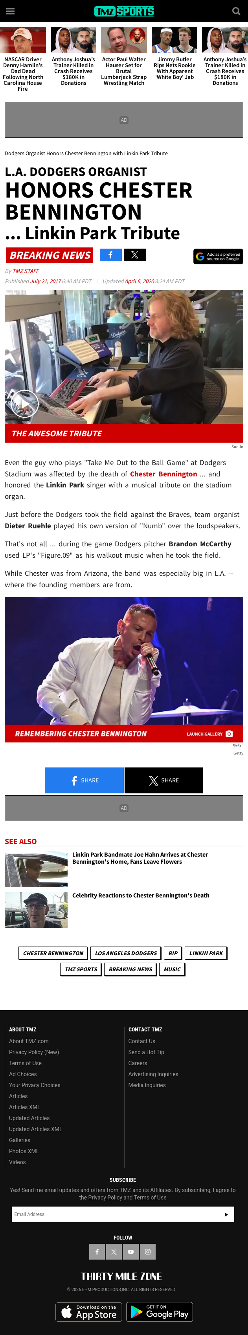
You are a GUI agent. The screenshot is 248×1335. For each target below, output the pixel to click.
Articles (18, 1096)
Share (84, 781)
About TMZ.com (29, 1041)
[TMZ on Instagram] (148, 1252)
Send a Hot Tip (146, 1052)
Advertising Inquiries (153, 1074)
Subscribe (226, 1214)
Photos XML (24, 1151)
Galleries (19, 1140)
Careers (138, 1063)
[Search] (237, 11)
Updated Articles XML (35, 1129)
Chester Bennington (53, 953)
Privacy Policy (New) (34, 1052)
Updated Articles (29, 1118)
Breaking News (130, 969)
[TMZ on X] (114, 1252)
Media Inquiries (147, 1085)
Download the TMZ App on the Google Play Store (159, 1312)
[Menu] (11, 11)
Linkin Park (205, 953)
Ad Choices (23, 1074)
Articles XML (24, 1107)
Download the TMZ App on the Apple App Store (88, 1312)
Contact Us (142, 1041)
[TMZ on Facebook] (97, 1252)
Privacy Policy (105, 1197)
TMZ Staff (25, 271)
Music (171, 969)
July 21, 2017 (46, 281)
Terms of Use (25, 1063)
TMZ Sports (80, 969)
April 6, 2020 (140, 281)
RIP (172, 953)
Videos (17, 1162)
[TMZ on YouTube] (131, 1252)
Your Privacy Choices (35, 1085)
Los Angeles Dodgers (125, 953)
